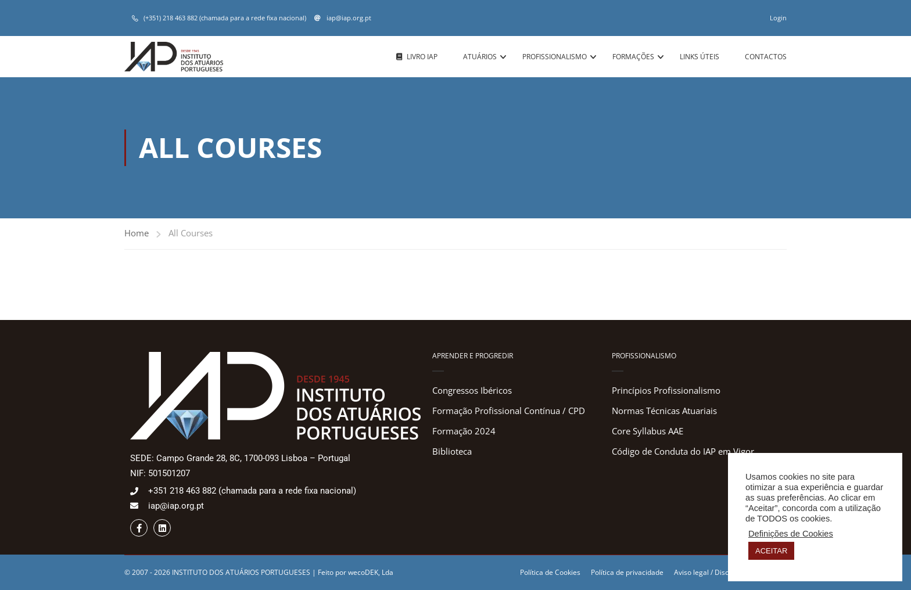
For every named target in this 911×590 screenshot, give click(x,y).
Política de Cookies (550, 572)
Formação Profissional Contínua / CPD (508, 410)
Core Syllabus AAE (647, 431)
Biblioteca (452, 451)
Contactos (766, 57)
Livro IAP (416, 57)
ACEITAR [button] (771, 550)
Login (778, 17)
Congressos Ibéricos (472, 390)
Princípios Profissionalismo (666, 390)
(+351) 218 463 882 (171, 17)
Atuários (480, 57)
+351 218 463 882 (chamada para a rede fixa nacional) (252, 490)
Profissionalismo (554, 57)
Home (136, 233)
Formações (633, 57)
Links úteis (699, 57)
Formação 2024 (464, 431)
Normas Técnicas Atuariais (664, 410)
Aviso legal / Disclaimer (711, 572)
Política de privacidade (627, 572)
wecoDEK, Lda (370, 572)
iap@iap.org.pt (348, 17)
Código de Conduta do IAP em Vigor (683, 451)
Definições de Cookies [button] (790, 533)
